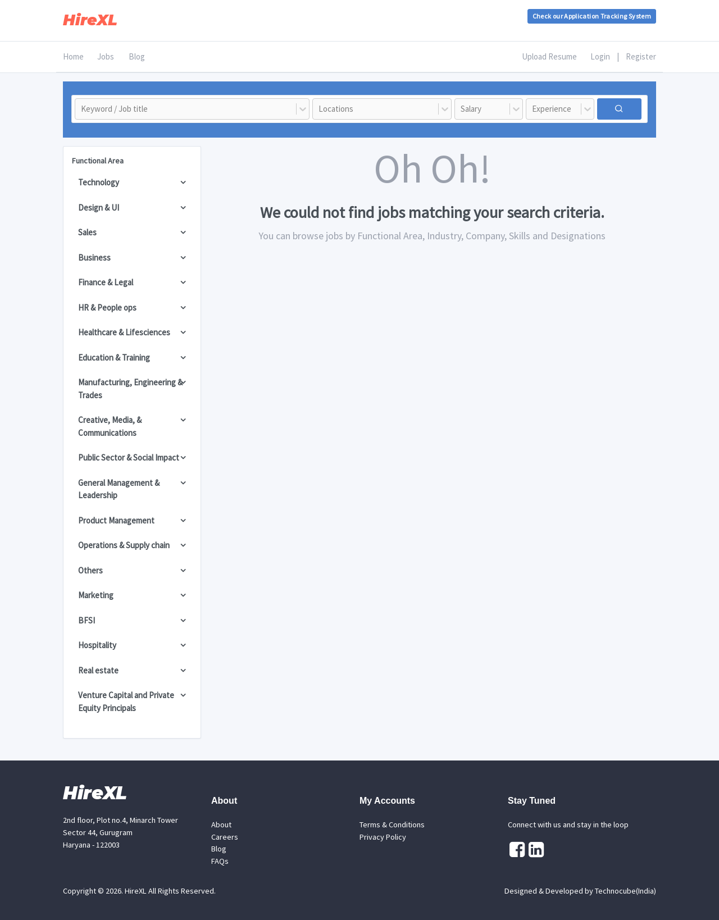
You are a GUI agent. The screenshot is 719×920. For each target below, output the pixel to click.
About (221, 824)
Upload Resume (549, 56)
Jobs (105, 56)
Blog (137, 56)
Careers (224, 837)
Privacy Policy (383, 837)
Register (641, 56)
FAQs (220, 861)
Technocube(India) (625, 891)
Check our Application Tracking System (592, 16)
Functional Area (98, 161)
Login (600, 56)
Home (73, 56)
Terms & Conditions (392, 824)
